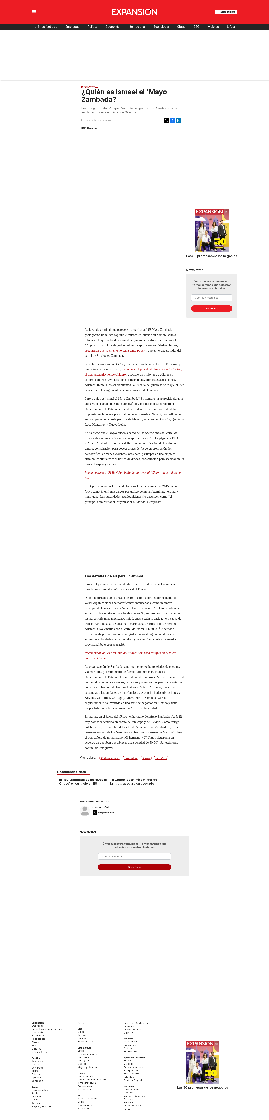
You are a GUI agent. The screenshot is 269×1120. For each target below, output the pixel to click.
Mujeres (213, 26)
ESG (197, 26)
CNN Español (100, 807)
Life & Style (84, 1047)
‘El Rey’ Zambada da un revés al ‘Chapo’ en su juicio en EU (82, 781)
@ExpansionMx (106, 812)
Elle (80, 1028)
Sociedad (37, 1081)
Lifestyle (129, 1077)
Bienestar (130, 1102)
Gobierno (37, 1061)
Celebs (82, 1038)
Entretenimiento (87, 1054)
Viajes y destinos (134, 1096)
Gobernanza (85, 1105)
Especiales (130, 1051)
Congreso (38, 1067)
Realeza (37, 1093)
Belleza (36, 1103)
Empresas (72, 26)
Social (81, 1101)
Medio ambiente (88, 1098)
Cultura (82, 1023)
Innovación (130, 1026)
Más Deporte (132, 1073)
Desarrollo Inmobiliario (92, 1079)
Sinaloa (146, 758)
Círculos (37, 1096)
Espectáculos (40, 1090)
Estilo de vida (86, 1041)
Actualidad (130, 1041)
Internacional (136, 26)
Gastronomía (131, 1089)
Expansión (38, 1022)
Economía (113, 26)
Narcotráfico (131, 758)
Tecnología (161, 26)
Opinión (36, 1077)
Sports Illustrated (134, 1057)
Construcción (86, 1076)
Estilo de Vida (132, 1105)
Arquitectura (85, 1086)
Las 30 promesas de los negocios (211, 256)
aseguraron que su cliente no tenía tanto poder (115, 350)
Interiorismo (85, 1089)
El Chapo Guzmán (110, 758)
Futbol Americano (134, 1067)
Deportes (83, 1057)
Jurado (128, 1109)
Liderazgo (130, 1045)
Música (82, 1064)
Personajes (131, 1099)
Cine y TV (84, 1060)
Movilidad (84, 1108)
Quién (35, 1087)
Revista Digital (226, 11)
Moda (35, 1099)
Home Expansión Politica (47, 1029)
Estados (37, 1074)
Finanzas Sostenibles (137, 1023)
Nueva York (161, 758)
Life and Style (236, 26)
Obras (181, 26)
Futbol (128, 1060)
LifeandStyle (39, 1052)
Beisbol (128, 1064)
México (36, 1064)
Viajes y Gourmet (42, 1106)
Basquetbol (131, 1070)
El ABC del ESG (133, 1029)
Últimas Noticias (45, 26)
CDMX (35, 1071)
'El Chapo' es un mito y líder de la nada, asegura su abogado (133, 781)
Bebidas (129, 1092)
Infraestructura (87, 1083)
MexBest (129, 1086)
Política (92, 26)
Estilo (81, 1051)
